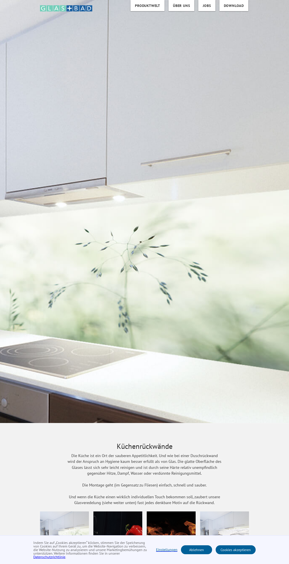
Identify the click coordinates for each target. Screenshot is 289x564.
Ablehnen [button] (196, 550)
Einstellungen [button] (166, 550)
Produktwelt (147, 5)
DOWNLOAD (234, 5)
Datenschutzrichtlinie (49, 557)
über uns (181, 5)
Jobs (207, 5)
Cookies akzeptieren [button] (236, 550)
